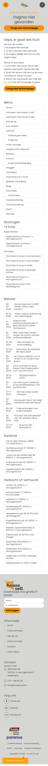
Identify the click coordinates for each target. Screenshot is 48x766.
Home (9, 107)
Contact (10, 158)
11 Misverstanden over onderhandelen (22, 409)
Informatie (11, 190)
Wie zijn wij (11, 121)
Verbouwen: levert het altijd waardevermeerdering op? (24, 401)
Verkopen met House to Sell (20, 112)
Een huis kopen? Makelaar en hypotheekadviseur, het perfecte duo (23, 385)
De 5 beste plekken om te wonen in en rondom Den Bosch (23, 359)
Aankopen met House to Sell (20, 117)
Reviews (10, 153)
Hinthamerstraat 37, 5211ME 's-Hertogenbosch (21, 449)
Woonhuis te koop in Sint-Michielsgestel (19, 285)
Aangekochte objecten (17, 149)
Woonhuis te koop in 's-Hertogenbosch (17, 278)
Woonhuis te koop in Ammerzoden (23, 256)
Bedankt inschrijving (16, 181)
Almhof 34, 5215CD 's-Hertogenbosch (17, 486)
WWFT (9, 209)
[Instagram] (13, 715)
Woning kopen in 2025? (21, 376)
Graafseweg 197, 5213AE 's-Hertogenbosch (19, 507)
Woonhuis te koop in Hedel (19, 265)
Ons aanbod (12, 126)
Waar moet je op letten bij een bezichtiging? (23, 315)
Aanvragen (12, 610)
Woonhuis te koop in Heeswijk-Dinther (21, 271)
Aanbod (10, 130)
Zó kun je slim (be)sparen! (19, 426)
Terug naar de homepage (24, 28)
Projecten (13, 140)
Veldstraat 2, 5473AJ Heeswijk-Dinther (21, 557)
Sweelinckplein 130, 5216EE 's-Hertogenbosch (20, 470)
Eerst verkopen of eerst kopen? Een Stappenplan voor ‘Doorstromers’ (22, 368)
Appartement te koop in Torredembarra (18, 244)
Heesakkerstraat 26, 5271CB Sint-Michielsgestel (22, 514)
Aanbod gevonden (17, 135)
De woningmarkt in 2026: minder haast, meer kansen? (22, 306)
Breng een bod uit (15, 760)
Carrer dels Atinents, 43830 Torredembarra (20, 442)
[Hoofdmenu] (42, 5)
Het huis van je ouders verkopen (22, 393)
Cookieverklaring (14, 200)
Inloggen (10, 167)
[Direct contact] (5, 5)
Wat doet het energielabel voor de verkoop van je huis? (23, 418)
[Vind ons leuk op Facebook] (13, 701)
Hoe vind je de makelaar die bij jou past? (23, 350)
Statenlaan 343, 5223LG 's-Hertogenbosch (19, 550)
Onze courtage (13, 144)
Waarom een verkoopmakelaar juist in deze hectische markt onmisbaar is (22, 324)
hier (6, 82)
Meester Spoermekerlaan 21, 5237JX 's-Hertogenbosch (20, 529)
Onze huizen (14, 195)
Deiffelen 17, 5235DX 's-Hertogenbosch (17, 500)
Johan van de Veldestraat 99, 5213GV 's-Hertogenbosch (20, 456)
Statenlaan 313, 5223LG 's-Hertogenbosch (19, 543)
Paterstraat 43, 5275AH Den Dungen (20, 536)
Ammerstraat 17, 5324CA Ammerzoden (18, 493)
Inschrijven (11, 172)
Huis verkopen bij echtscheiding (20, 343)
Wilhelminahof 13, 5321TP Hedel (21, 562)
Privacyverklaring (15, 204)
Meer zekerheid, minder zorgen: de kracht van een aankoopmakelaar (22, 335)
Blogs (8, 186)
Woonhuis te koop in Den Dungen (22, 260)
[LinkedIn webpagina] (13, 708)
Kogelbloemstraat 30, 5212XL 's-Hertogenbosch (22, 521)
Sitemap (10, 213)
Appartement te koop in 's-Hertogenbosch (20, 237)
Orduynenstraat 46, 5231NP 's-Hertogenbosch (21, 463)
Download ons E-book (17, 176)
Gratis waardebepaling (19, 163)
